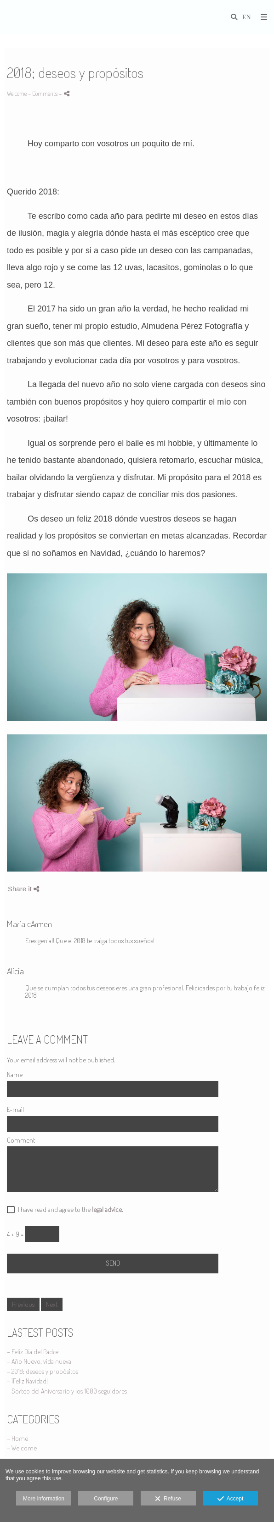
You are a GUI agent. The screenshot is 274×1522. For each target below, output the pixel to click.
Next (51, 1304)
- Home (17, 1438)
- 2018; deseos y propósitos (42, 1371)
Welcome (17, 93)
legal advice (107, 1209)
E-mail (15, 1110)
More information (43, 1498)
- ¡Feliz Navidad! (27, 1381)
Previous (23, 1304)
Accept (230, 1499)
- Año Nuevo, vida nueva (39, 1361)
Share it (23, 889)
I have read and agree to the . (69, 1210)
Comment (21, 1140)
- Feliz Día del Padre (32, 1351)
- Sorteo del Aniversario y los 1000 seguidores (67, 1391)
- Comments (43, 93)
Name (15, 1075)
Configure (106, 1498)
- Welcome (22, 1448)
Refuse (168, 1499)
